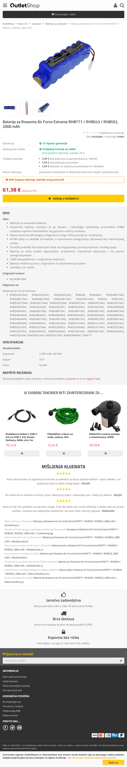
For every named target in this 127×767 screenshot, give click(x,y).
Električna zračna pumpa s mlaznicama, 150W (104, 436)
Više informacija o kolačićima (81, 757)
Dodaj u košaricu (63, 198)
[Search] (122, 6)
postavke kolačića (107, 757)
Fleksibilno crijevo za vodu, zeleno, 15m (60, 436)
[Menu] (5, 6)
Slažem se (113, 762)
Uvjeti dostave (10, 681)
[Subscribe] (120, 661)
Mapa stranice (10, 715)
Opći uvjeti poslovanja (14, 676)
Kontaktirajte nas (12, 701)
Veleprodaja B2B (11, 710)
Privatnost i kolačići (13, 706)
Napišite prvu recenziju (112, 132)
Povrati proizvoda (12, 690)
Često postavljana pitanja (16, 685)
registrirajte (93, 378)
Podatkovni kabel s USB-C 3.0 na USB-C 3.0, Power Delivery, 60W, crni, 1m (21, 437)
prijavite (71, 378)
